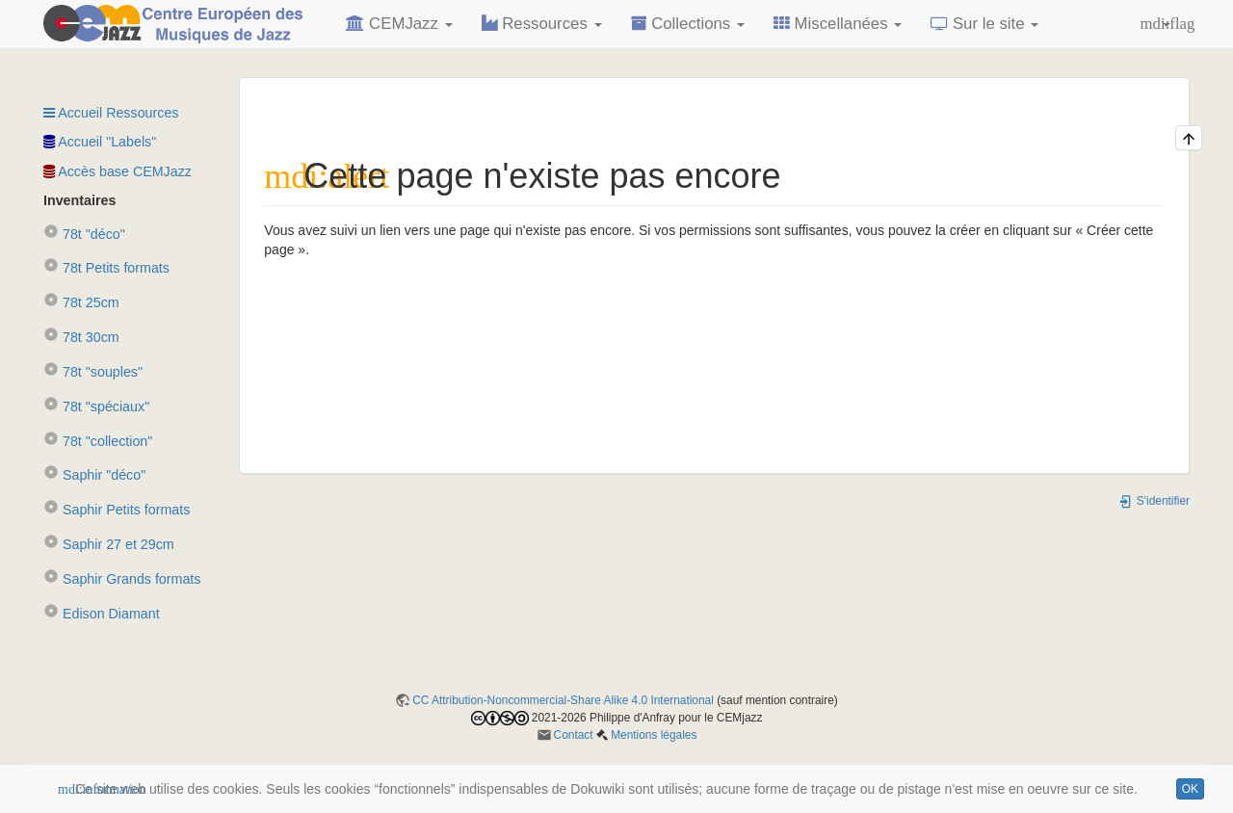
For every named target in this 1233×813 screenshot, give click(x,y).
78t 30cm (81, 337)
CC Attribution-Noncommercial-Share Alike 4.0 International (563, 700)
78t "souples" (93, 372)
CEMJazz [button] (399, 23)
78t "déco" (84, 234)
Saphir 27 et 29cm (108, 544)
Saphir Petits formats (116, 509)
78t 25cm (81, 302)
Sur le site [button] (984, 23)
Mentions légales (653, 735)
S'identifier (1154, 501)
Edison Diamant (101, 613)
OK (1190, 789)
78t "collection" (97, 441)
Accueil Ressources (110, 112)
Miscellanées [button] (838, 23)
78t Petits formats (106, 267)
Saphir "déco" (94, 475)
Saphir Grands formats (121, 579)
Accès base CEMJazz (117, 171)
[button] (1155, 24)
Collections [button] (688, 23)
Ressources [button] (542, 23)
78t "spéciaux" (96, 406)
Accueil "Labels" (99, 141)
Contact (573, 735)
